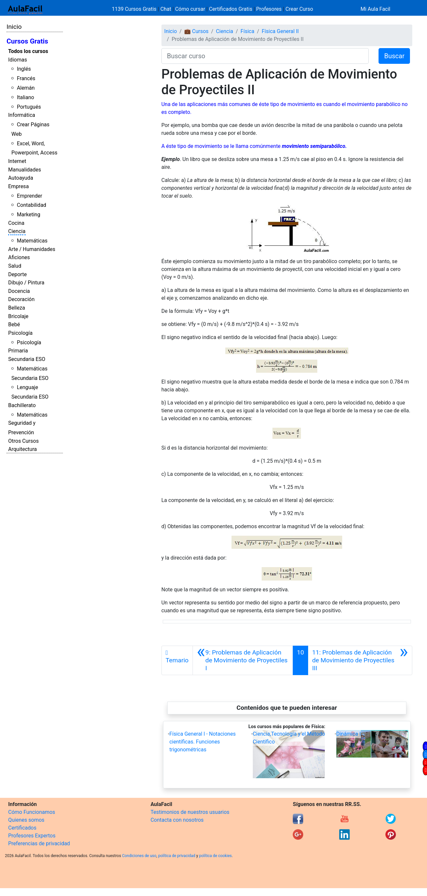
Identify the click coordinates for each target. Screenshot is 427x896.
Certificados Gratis (230, 9)
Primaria (18, 351)
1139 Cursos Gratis (135, 9)
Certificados (22, 828)
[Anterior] (243, 660)
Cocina (16, 223)
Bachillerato (22, 405)
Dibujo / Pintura (26, 282)
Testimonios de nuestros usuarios (190, 812)
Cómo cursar (190, 9)
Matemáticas (32, 241)
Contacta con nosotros (177, 820)
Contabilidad (31, 205)
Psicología (20, 333)
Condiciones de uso (139, 855)
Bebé (14, 324)
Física (247, 31)
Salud (14, 266)
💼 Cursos (196, 31)
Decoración (21, 299)
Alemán (25, 88)
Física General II (280, 31)
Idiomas (17, 60)
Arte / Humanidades (31, 249)
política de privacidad (176, 855)
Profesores (269, 9)
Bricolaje (18, 316)
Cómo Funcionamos (31, 812)
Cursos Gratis (27, 41)
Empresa (18, 186)
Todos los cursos (28, 51)
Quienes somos (26, 820)
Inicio (14, 26)
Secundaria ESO (26, 359)
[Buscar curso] (265, 56)
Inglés (24, 69)
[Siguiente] (360, 660)
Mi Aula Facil (375, 9)
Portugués (29, 107)
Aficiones (19, 257)
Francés (26, 78)
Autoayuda (20, 178)
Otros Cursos (23, 441)
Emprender (29, 196)
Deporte (17, 274)
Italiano (25, 97)
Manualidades (24, 170)
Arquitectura (22, 449)
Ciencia (17, 231)
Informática (21, 115)
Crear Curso (299, 9)
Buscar (394, 56)
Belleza (16, 308)
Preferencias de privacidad (39, 843)
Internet (17, 161)
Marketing (28, 214)
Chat (165, 9)
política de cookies (215, 855)
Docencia (19, 291)
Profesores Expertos (31, 836)
